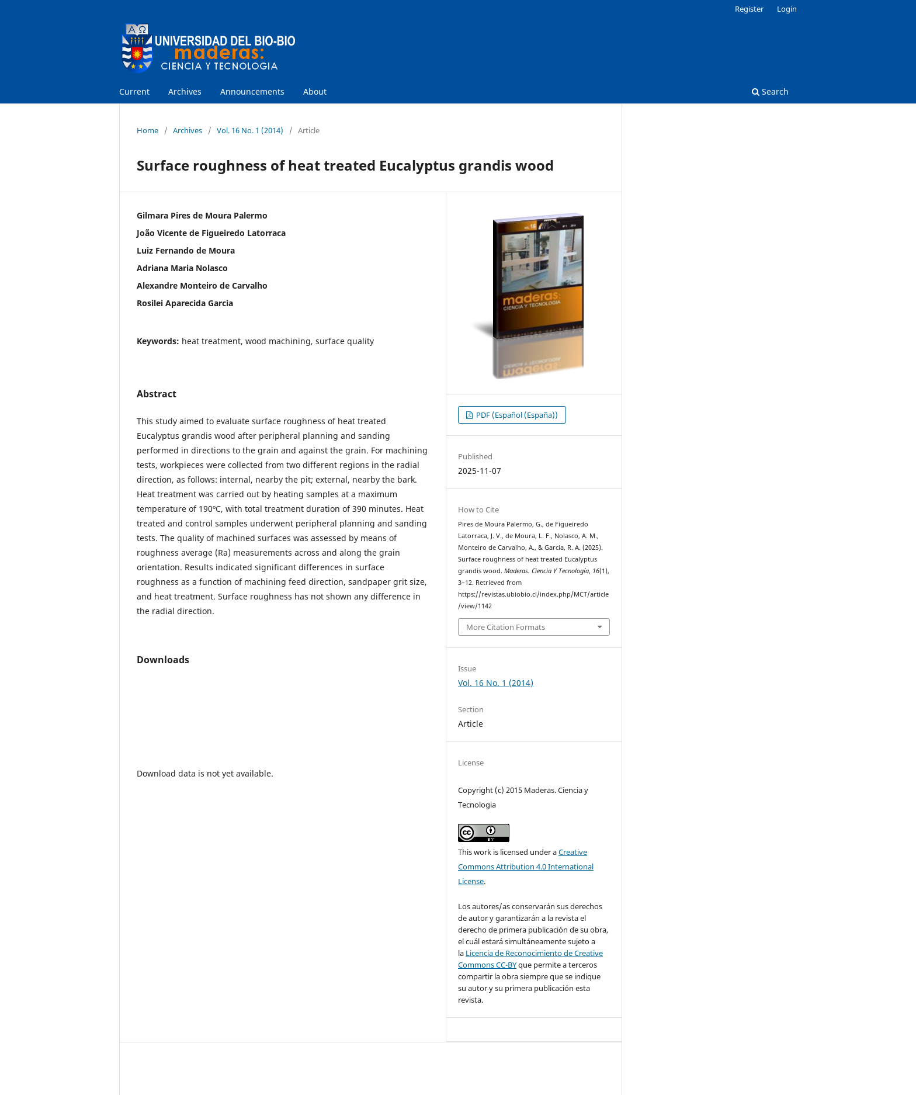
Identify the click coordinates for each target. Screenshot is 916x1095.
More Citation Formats (505, 627)
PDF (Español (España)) (516, 415)
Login (787, 9)
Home (147, 130)
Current (134, 91)
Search (770, 91)
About (315, 91)
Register (749, 9)
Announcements (252, 91)
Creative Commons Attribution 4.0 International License (526, 866)
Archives (185, 91)
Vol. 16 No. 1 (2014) (250, 130)
